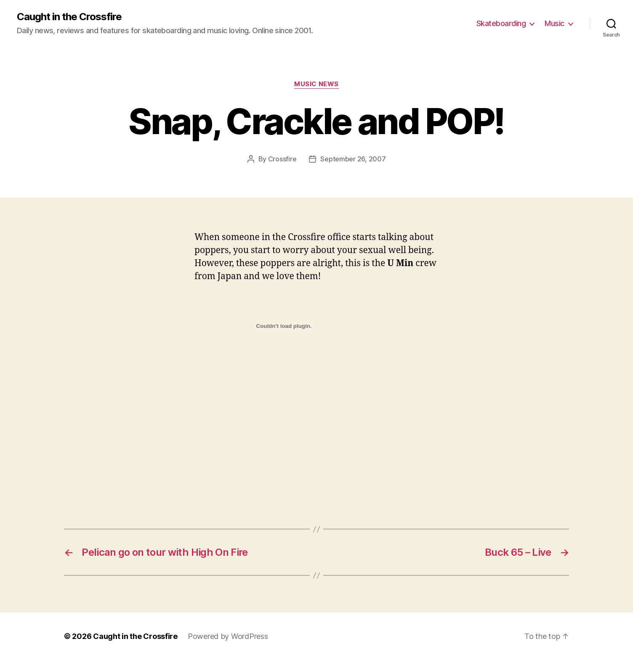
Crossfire (282, 159)
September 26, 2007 (353, 159)
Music (554, 23)
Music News (316, 84)
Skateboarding (501, 23)
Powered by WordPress (228, 636)
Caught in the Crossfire (69, 17)
